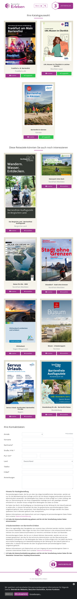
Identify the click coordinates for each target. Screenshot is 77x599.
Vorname (7, 440)
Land (6, 461)
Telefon (7, 467)
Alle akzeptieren (21, 594)
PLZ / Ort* (7, 456)
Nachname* (8, 445)
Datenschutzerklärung (23, 516)
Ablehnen (9, 594)
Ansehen (12, 75)
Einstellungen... (35, 594)
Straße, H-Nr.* (9, 450)
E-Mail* (6, 472)
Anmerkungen (9, 477)
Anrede (6, 434)
